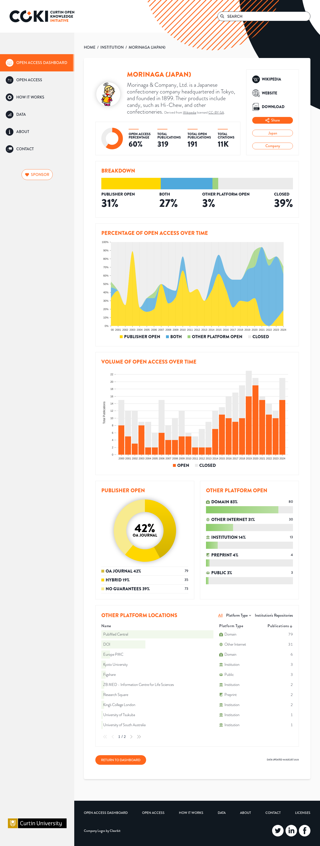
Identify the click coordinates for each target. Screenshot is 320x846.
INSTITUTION (112, 47)
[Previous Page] (113, 737)
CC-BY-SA (216, 112)
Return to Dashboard (120, 760)
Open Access (153, 812)
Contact (273, 812)
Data (222, 812)
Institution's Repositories (274, 615)
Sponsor (37, 174)
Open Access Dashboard (106, 812)
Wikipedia (189, 112)
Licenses (302, 812)
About (245, 812)
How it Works (191, 812)
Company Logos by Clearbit (102, 830)
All (220, 615)
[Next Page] (131, 737)
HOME (89, 47)
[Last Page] (139, 737)
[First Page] (105, 737)
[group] (37, 62)
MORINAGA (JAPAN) (147, 47)
